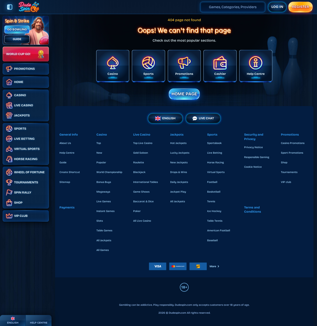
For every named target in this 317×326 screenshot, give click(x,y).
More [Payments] (215, 266)
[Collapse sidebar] (10, 7)
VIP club (286, 182)
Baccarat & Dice (143, 201)
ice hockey (214, 211)
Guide (62, 162)
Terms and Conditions (252, 210)
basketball (213, 191)
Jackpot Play (178, 191)
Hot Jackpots (178, 143)
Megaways (103, 191)
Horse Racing (215, 162)
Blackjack (139, 172)
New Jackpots (179, 162)
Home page (184, 93)
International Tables (145, 182)
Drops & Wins (178, 172)
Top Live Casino (142, 143)
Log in (277, 7)
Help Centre (66, 152)
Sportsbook (214, 143)
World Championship (109, 172)
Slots (99, 220)
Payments (67, 207)
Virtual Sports (216, 172)
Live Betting (214, 152)
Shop (284, 162)
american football (218, 230)
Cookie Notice (253, 166)
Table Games (104, 230)
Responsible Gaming (256, 157)
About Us (65, 143)
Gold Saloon (140, 152)
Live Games (103, 201)
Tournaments (289, 172)
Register (300, 7)
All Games (102, 250)
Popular (101, 162)
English (165, 118)
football (212, 182)
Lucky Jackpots (179, 152)
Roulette (138, 162)
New (99, 152)
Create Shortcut (69, 172)
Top (98, 143)
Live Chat (203, 118)
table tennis (214, 220)
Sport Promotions (292, 152)
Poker (137, 211)
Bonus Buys (103, 182)
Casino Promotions (292, 143)
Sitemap (64, 182)
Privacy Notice (253, 147)
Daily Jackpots (179, 182)
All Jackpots (103, 240)
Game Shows (141, 191)
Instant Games (105, 211)
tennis (211, 201)
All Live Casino (142, 220)
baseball (212, 240)
